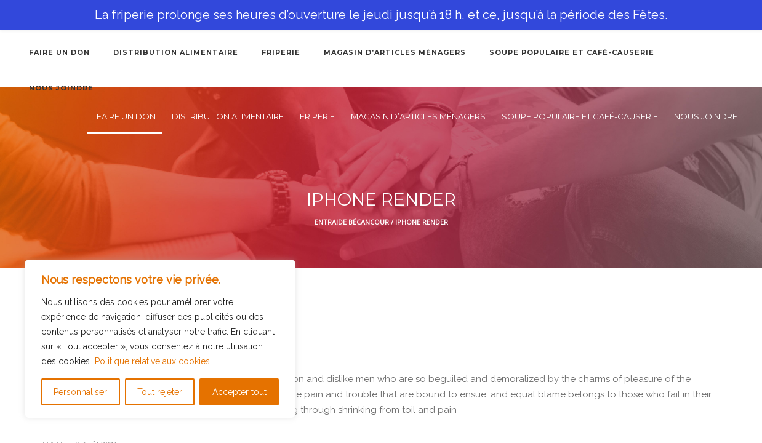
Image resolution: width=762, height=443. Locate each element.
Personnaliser (80, 392)
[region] (160, 339)
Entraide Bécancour (352, 221)
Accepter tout (239, 392)
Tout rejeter (159, 392)
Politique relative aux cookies (152, 361)
